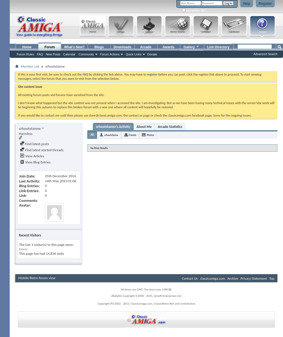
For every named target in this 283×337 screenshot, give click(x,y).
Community (86, 54)
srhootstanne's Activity (113, 127)
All (92, 135)
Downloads (122, 47)
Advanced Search (265, 54)
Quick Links (134, 54)
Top (271, 278)
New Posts (53, 54)
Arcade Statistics (170, 127)
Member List (30, 66)
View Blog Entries (35, 162)
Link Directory (218, 47)
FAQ (40, 54)
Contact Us (190, 278)
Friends (132, 135)
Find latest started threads (42, 150)
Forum (49, 47)
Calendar (69, 54)
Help (246, 4)
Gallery (191, 46)
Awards (169, 47)
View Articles (32, 156)
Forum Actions (110, 54)
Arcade (145, 47)
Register (265, 4)
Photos (150, 135)
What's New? (74, 47)
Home (26, 47)
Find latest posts (34, 144)
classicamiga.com (212, 278)
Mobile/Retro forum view (36, 278)
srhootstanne (111, 135)
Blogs (99, 47)
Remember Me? (194, 10)
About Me (144, 127)
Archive (232, 278)
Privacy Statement (254, 278)
